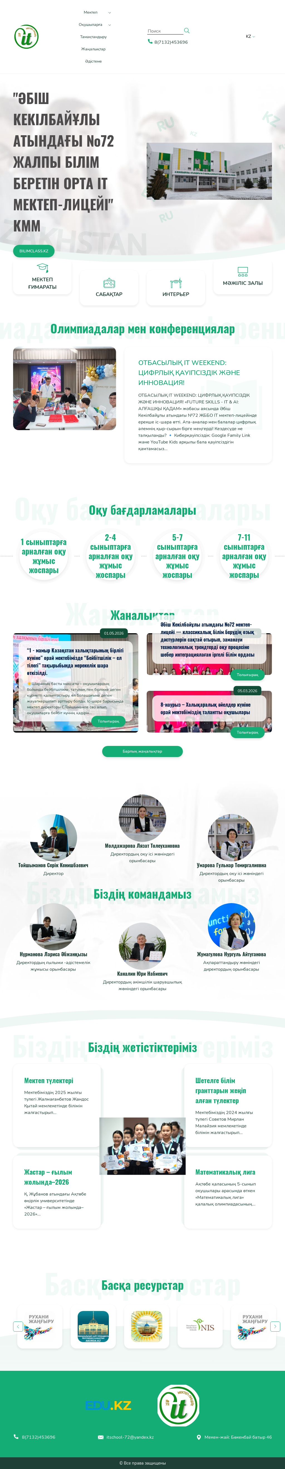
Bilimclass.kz (33, 251)
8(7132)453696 (34, 1437)
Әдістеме (93, 61)
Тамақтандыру (93, 37)
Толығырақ (108, 721)
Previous (18, 1327)
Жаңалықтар (93, 49)
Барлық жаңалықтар (142, 751)
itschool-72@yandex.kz (126, 1437)
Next (275, 1327)
